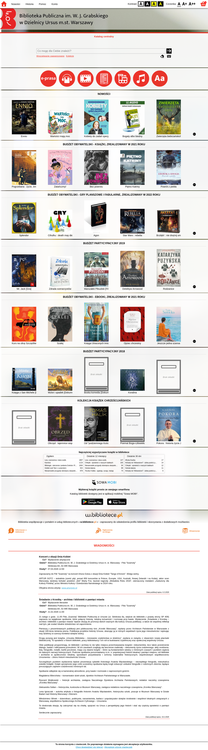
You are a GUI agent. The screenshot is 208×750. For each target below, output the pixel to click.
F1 (184, 3)
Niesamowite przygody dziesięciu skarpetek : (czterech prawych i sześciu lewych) (74, 471)
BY (160, 3)
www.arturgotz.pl (69, 588)
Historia (29, 4)
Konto (55, 4)
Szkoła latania (90, 468)
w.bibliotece (88, 522)
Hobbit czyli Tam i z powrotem (55, 468)
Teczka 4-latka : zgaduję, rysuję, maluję (99, 471)
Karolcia (48, 463)
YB (154, 3)
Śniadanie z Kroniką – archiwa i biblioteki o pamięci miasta (71, 599)
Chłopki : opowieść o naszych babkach (99, 463)
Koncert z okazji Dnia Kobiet (55, 556)
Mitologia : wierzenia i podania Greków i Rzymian (62, 465)
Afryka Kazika (130, 460)
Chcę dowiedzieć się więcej (89, 747)
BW (147, 3)
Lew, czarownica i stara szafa (55, 460)
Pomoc (42, 4)
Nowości (15, 4)
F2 (192, 3)
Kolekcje (70, 56)
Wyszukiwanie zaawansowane (50, 56)
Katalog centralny (104, 36)
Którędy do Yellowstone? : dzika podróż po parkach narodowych (148, 463)
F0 (179, 3)
